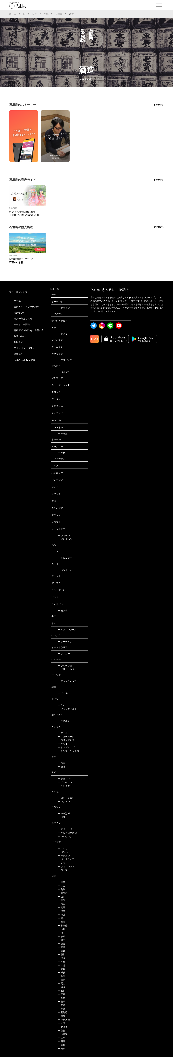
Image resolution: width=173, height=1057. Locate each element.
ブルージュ (65, 665)
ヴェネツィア (66, 859)
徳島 (61, 882)
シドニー (64, 653)
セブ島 (63, 610)
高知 (61, 900)
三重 (61, 1037)
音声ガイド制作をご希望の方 (29, 330)
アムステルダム (67, 681)
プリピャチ (65, 360)
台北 (61, 766)
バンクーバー (66, 570)
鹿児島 (63, 893)
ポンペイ (64, 852)
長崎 (61, 1041)
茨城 (61, 1005)
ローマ (63, 870)
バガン (63, 452)
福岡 (61, 958)
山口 (61, 896)
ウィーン (64, 535)
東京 (61, 1048)
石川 (61, 990)
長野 (61, 1008)
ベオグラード (66, 372)
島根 (61, 1045)
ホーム (13, 14)
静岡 (61, 987)
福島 (61, 911)
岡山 (61, 983)
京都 (61, 1030)
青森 (61, 951)
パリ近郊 (64, 813)
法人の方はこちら (23, 318)
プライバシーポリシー (25, 348)
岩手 (61, 940)
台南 (61, 763)
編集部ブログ (21, 312)
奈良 (61, 998)
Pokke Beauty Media (24, 360)
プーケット (65, 782)
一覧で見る (156, 105)
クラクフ (64, 307)
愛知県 (63, 1012)
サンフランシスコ (68, 751)
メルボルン (65, 539)
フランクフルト (67, 709)
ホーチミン (65, 641)
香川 (61, 954)
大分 (61, 965)
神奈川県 (64, 1019)
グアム (63, 733)
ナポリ (63, 848)
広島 (61, 994)
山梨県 (63, 1034)
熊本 (61, 922)
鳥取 (61, 889)
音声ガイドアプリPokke (26, 306)
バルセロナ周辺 (67, 832)
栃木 (61, 980)
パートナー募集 (22, 324)
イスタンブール (67, 629)
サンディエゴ (66, 747)
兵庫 (61, 976)
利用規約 (18, 342)
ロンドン (64, 801)
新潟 (61, 1001)
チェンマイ (65, 778)
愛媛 (61, 969)
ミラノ (63, 863)
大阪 (61, 1023)
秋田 (61, 904)
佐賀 (61, 885)
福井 (61, 914)
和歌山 (63, 925)
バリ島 (63, 433)
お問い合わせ (21, 336)
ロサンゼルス (66, 740)
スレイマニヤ (66, 558)
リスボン (64, 721)
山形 (61, 929)
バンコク (64, 786)
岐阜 (61, 936)
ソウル (63, 693)
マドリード (65, 829)
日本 (34, 14)
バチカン (64, 855)
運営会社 (18, 354)
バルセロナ (65, 836)
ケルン (63, 705)
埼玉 (61, 932)
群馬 (61, 1016)
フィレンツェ (66, 866)
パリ (61, 817)
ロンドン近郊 (66, 798)
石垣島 (59, 14)
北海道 (63, 1027)
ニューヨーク (66, 736)
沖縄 (46, 14)
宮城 (61, 947)
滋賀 (61, 943)
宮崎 (61, 907)
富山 (61, 918)
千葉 (61, 972)
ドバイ (63, 334)
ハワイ (63, 743)
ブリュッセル (66, 669)
